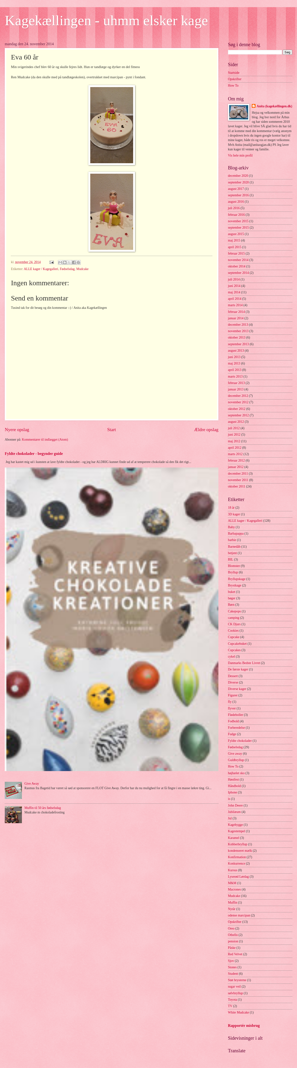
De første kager (238, 669)
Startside (233, 72)
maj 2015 (234, 240)
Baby (231, 527)
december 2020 (238, 175)
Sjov (231, 961)
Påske (232, 948)
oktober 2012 (236, 409)
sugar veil (234, 986)
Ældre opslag (206, 429)
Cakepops (234, 611)
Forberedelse (236, 727)
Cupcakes (234, 650)
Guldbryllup (236, 760)
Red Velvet (235, 954)
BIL (230, 559)
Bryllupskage (237, 579)
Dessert (233, 676)
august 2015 (236, 234)
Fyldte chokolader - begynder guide (34, 454)
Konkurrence (236, 863)
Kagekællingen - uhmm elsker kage (106, 20)
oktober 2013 (236, 337)
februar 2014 (236, 312)
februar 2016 (236, 215)
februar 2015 (236, 253)
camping (233, 618)
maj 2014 (234, 292)
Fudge (232, 734)
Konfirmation (237, 857)
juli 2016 (234, 208)
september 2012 (238, 415)
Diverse (233, 682)
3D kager (234, 514)
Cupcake (233, 637)
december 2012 (238, 396)
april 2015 (234, 247)
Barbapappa (236, 533)
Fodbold (233, 721)
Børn (231, 604)
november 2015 (238, 221)
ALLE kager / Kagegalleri (41, 269)
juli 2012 (234, 428)
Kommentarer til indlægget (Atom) (45, 439)
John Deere (235, 805)
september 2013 (238, 344)
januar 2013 (236, 389)
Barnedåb (234, 546)
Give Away (32, 783)
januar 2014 (236, 318)
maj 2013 (234, 363)
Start (111, 429)
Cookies (233, 630)
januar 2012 (236, 467)
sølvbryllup (235, 993)
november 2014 (238, 260)
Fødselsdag (67, 269)
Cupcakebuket (237, 643)
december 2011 (238, 473)
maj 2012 (234, 441)
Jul (230, 818)
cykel (231, 656)
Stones (232, 967)
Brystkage (234, 585)
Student (233, 973)
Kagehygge (235, 825)
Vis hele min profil (240, 155)
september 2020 (238, 182)
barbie (232, 540)
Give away (235, 753)
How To (233, 85)
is (229, 799)
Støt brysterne (237, 980)
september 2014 (238, 273)
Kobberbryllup (237, 844)
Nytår (231, 909)
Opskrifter (235, 79)
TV (230, 1006)
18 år (231, 507)
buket (231, 592)
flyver (232, 708)
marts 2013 (235, 376)
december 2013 (238, 324)
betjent (232, 553)
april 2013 (234, 370)
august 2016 (236, 201)
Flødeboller (235, 715)
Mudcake (82, 269)
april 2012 (234, 447)
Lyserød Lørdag (238, 876)
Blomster (234, 566)
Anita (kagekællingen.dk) (274, 106)
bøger (231, 598)
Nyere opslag (17, 429)
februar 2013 (236, 383)
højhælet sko (236, 773)
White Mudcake (238, 1012)
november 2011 (238, 480)
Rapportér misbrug (244, 1026)
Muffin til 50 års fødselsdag (43, 808)
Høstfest (233, 779)
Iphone (232, 792)
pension (233, 941)
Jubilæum (234, 812)
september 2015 (238, 227)
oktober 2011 (236, 486)
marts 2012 (235, 454)
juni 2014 (234, 286)
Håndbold (234, 786)
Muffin (232, 902)
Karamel (233, 838)
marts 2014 (235, 305)
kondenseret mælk (240, 850)
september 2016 (238, 195)
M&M (232, 883)
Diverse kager (237, 689)
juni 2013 (234, 357)
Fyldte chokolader (240, 741)
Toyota (232, 999)
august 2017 (236, 189)
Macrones (234, 889)
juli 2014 (234, 279)
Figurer (233, 695)
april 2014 (234, 298)
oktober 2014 (236, 266)
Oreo (231, 928)
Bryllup (233, 572)
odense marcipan (239, 915)
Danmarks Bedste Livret (244, 663)
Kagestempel (236, 831)
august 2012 (236, 421)
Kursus (232, 870)
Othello (233, 935)
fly (230, 702)
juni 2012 (234, 434)
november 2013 (238, 331)
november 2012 (238, 402)
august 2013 (236, 350)
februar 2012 (236, 460)
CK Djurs (234, 624)
